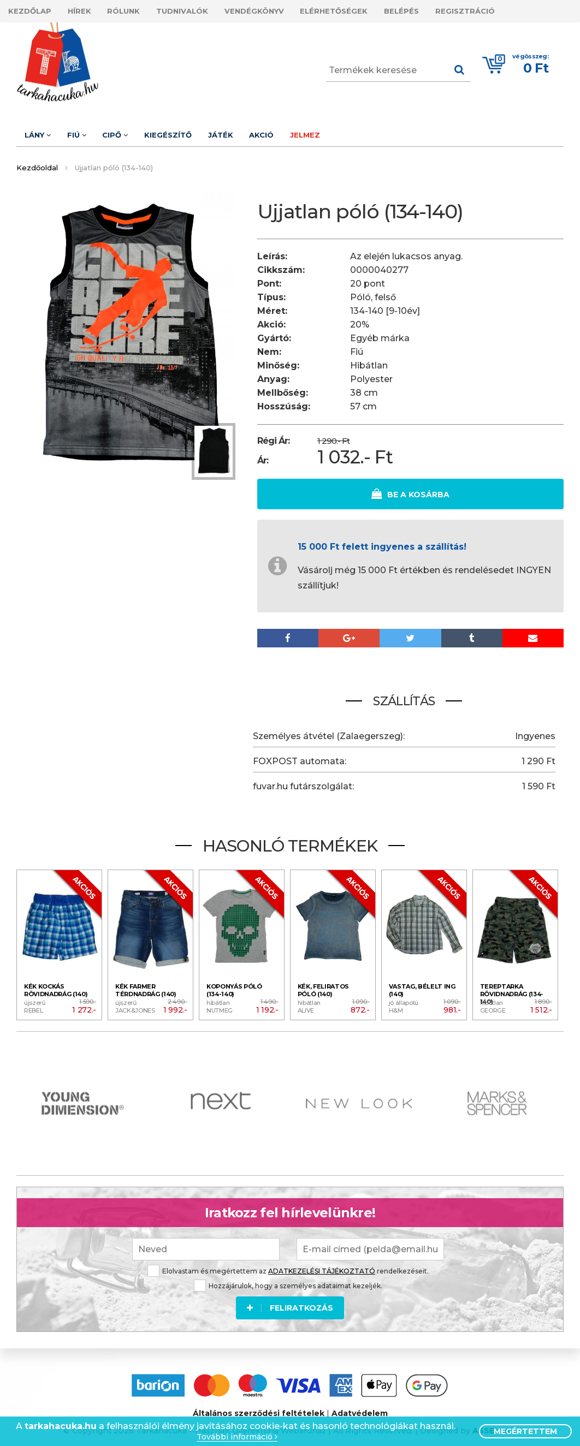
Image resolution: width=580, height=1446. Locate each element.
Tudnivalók (202, 9)
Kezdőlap (32, 9)
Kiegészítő (187, 131)
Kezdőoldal (37, 162)
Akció (292, 131)
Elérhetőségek (365, 9)
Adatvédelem (360, 1407)
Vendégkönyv (279, 9)
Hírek (87, 9)
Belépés (438, 9)
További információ (237, 1437)
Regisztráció (507, 9)
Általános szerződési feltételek (258, 1407)
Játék (245, 131)
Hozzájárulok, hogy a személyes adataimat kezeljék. (288, 1278)
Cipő (129, 131)
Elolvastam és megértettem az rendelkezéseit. (288, 1263)
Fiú (84, 131)
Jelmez (342, 131)
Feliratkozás (290, 1300)
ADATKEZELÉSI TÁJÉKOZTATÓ (321, 1263)
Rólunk (137, 9)
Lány (40, 131)
